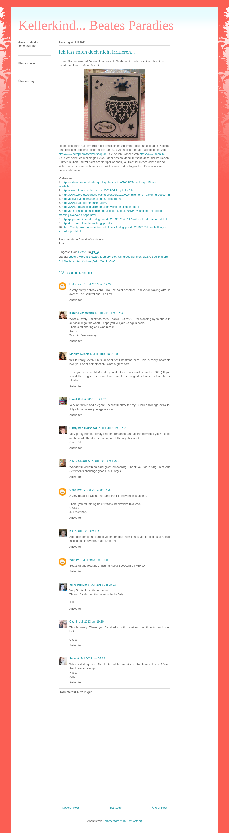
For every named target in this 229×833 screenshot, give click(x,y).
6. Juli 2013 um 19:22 (98, 284)
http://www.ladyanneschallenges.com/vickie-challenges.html (100, 206)
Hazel (73, 399)
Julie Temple (78, 584)
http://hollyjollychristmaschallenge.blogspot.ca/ (91, 198)
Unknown (76, 284)
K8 (71, 531)
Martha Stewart (88, 256)
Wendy (74, 559)
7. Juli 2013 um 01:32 (112, 428)
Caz (71, 621)
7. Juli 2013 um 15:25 (105, 461)
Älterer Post (159, 807)
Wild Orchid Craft (104, 261)
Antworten (76, 300)
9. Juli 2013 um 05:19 (91, 658)
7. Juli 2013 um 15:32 (98, 489)
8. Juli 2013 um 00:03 (102, 584)
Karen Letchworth (81, 313)
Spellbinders (160, 256)
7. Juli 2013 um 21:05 (94, 559)
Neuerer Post (70, 807)
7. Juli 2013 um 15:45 (88, 531)
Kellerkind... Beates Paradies (96, 25)
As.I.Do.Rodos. (79, 461)
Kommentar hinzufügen (76, 692)
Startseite (115, 807)
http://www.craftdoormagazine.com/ (84, 202)
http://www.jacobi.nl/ (152, 154)
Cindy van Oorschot (83, 428)
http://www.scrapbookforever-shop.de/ (83, 154)
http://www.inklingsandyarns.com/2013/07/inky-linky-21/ (97, 190)
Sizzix (146, 256)
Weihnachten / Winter (78, 261)
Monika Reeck (79, 354)
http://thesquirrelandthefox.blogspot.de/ (87, 223)
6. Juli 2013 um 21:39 (92, 399)
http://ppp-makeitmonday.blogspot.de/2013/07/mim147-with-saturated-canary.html (114, 219)
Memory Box (108, 256)
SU (61, 261)
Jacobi (73, 256)
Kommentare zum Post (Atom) (122, 821)
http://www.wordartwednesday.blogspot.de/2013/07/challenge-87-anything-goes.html (116, 194)
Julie (72, 658)
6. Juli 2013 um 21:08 (104, 354)
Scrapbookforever (129, 256)
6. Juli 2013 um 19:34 (109, 313)
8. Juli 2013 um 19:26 (90, 621)
